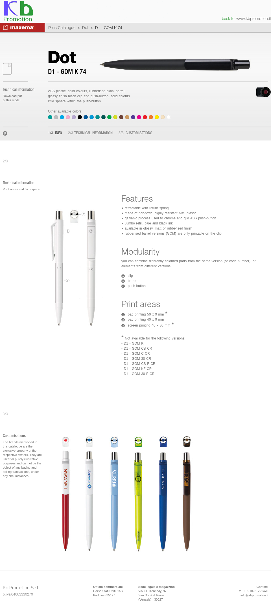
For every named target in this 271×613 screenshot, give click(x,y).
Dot (85, 27)
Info (55, 133)
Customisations (135, 133)
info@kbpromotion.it (254, 595)
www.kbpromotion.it (253, 18)
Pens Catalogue (61, 27)
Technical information (90, 133)
